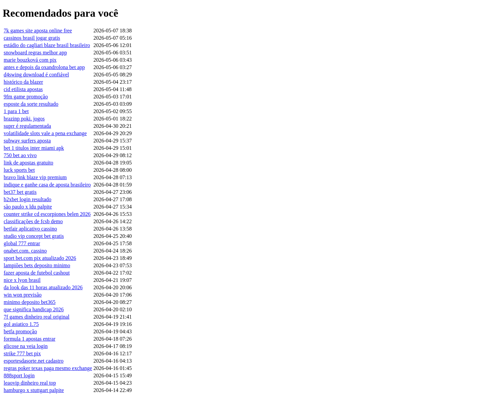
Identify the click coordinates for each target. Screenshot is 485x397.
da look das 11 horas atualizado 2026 (43, 287)
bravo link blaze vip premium (35, 177)
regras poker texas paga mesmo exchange (48, 368)
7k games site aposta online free (38, 30)
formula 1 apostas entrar (29, 339)
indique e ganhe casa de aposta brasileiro (47, 184)
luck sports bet (19, 170)
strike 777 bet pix (22, 353)
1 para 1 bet (16, 111)
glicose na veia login (26, 346)
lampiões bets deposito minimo (37, 265)
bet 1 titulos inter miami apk (34, 148)
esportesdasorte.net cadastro (33, 361)
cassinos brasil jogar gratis (32, 38)
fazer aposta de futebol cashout (37, 273)
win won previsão (23, 295)
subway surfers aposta (27, 140)
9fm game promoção (26, 96)
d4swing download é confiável (36, 74)
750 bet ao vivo (20, 155)
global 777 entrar (22, 243)
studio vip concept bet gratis (34, 236)
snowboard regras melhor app (35, 52)
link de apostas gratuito (28, 162)
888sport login (19, 375)
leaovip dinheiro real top (30, 383)
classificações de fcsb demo (33, 221)
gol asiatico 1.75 (21, 324)
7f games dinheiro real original (36, 317)
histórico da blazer (23, 82)
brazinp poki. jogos (24, 118)
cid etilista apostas (23, 89)
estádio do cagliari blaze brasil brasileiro (47, 45)
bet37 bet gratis (20, 192)
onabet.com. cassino (25, 251)
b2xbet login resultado (27, 199)
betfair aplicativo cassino (30, 229)
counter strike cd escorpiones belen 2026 (47, 214)
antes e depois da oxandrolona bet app (44, 67)
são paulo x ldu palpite (28, 207)
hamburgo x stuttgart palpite (34, 390)
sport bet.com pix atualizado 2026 (40, 258)
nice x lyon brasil (22, 280)
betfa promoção (20, 331)
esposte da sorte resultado (31, 104)
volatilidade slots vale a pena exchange (45, 133)
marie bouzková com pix (30, 60)
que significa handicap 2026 (34, 309)
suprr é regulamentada (27, 126)
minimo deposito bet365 (30, 302)
